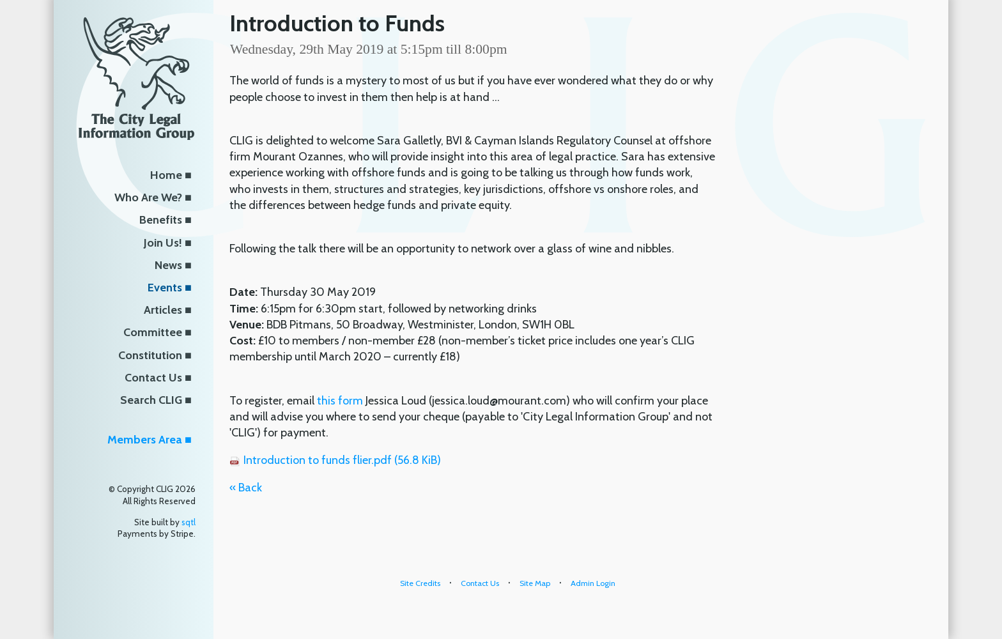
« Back (245, 488)
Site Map (535, 583)
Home (166, 175)
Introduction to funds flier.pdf (342, 460)
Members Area (144, 440)
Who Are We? (148, 197)
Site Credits (420, 583)
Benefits (160, 220)
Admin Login (593, 583)
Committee (152, 332)
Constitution (150, 355)
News (168, 265)
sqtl (188, 522)
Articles (163, 310)
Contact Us (153, 378)
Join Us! (163, 243)
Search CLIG (151, 400)
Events (165, 288)
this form (340, 401)
